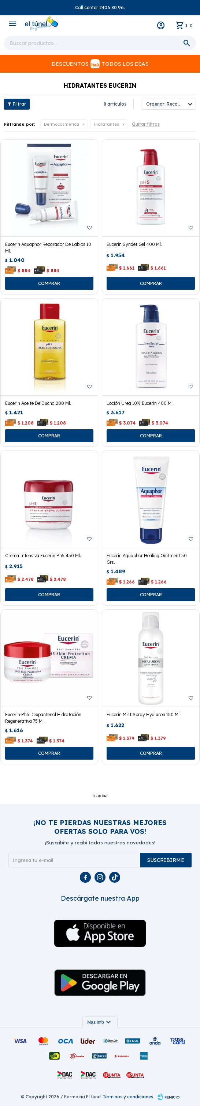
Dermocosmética (61, 124)
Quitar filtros (146, 124)
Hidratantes (106, 124)
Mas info (99, 1022)
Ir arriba (99, 795)
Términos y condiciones (128, 1096)
